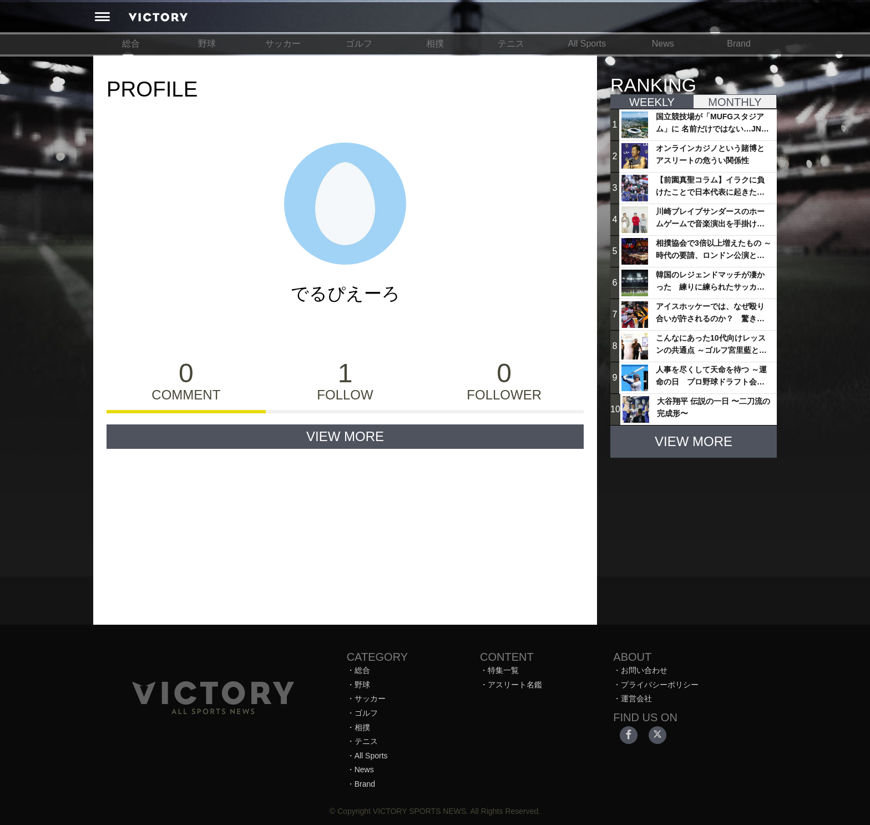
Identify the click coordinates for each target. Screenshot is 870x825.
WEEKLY (652, 102)
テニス (511, 43)
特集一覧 (503, 670)
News (663, 43)
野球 (207, 43)
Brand (739, 43)
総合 (131, 43)
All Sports (587, 43)
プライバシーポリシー (660, 684)
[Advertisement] (693, 536)
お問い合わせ (644, 670)
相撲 (435, 43)
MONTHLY (734, 102)
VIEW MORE (345, 436)
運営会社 (636, 698)
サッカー (283, 43)
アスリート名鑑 (515, 684)
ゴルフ (359, 43)
